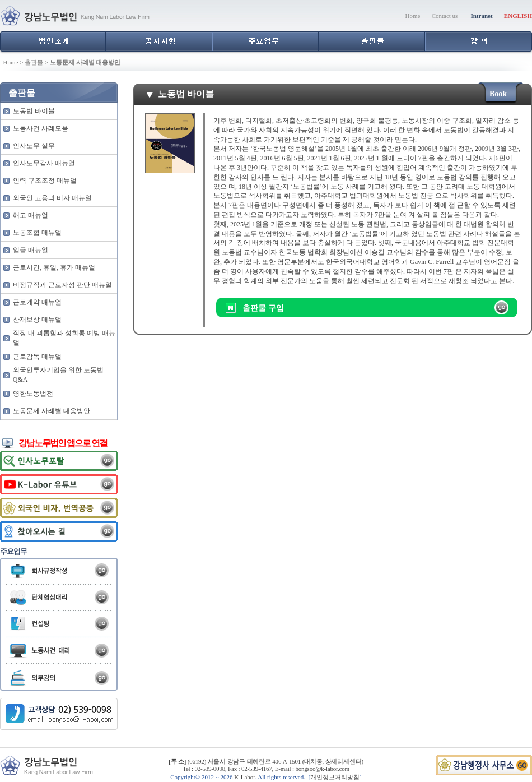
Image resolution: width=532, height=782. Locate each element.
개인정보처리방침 (335, 777)
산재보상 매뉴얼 (37, 319)
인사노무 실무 (34, 146)
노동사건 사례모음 (40, 128)
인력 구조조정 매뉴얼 (45, 180)
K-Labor (244, 777)
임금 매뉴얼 (30, 250)
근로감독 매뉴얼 (37, 356)
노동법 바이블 (34, 111)
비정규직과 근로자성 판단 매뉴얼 (62, 285)
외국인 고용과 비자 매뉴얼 (52, 198)
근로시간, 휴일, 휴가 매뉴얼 (54, 267)
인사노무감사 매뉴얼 (44, 163)
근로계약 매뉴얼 (37, 302)
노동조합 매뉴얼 (37, 233)
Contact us (445, 15)
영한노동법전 (33, 393)
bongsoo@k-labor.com (322, 768)
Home (413, 15)
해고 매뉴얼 (30, 215)
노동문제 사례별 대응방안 (51, 411)
